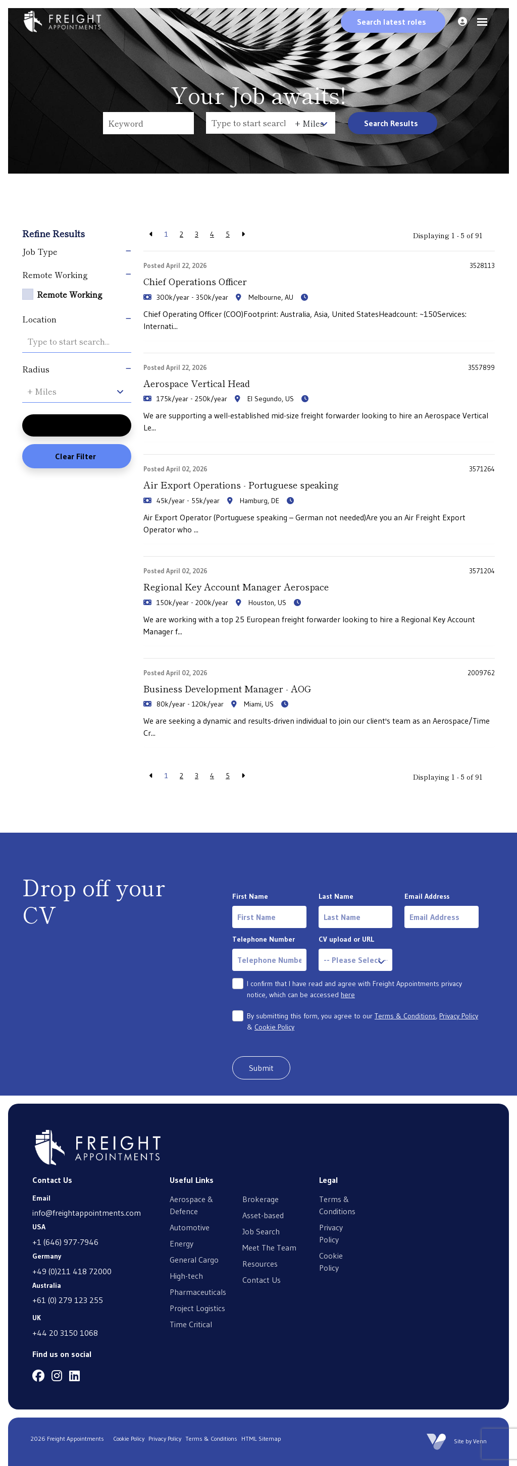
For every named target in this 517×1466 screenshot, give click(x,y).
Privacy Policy (458, 1015)
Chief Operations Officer (194, 281)
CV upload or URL (346, 939)
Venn (480, 1441)
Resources (260, 1263)
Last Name (336, 896)
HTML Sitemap (261, 1438)
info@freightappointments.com (86, 1213)
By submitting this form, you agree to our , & (362, 1021)
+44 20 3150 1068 (65, 1332)
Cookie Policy (274, 1026)
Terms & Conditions (405, 1015)
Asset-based (263, 1215)
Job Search (261, 1231)
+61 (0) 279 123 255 (67, 1300)
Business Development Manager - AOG (227, 687)
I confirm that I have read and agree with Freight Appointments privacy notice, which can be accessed (354, 989)
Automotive (190, 1227)
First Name (250, 896)
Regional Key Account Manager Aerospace (235, 586)
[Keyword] (148, 123)
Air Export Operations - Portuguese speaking (240, 484)
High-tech (186, 1275)
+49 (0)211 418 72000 (72, 1271)
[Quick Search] (393, 22)
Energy (181, 1243)
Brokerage (260, 1198)
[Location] (248, 123)
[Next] (243, 234)
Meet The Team (269, 1247)
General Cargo (194, 1259)
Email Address (426, 896)
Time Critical (191, 1324)
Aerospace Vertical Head (196, 383)
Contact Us (261, 1279)
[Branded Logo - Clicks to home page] (62, 22)
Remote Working (69, 294)
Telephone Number (263, 939)
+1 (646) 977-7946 (65, 1241)
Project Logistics (197, 1307)
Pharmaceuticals (198, 1291)
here (348, 994)
